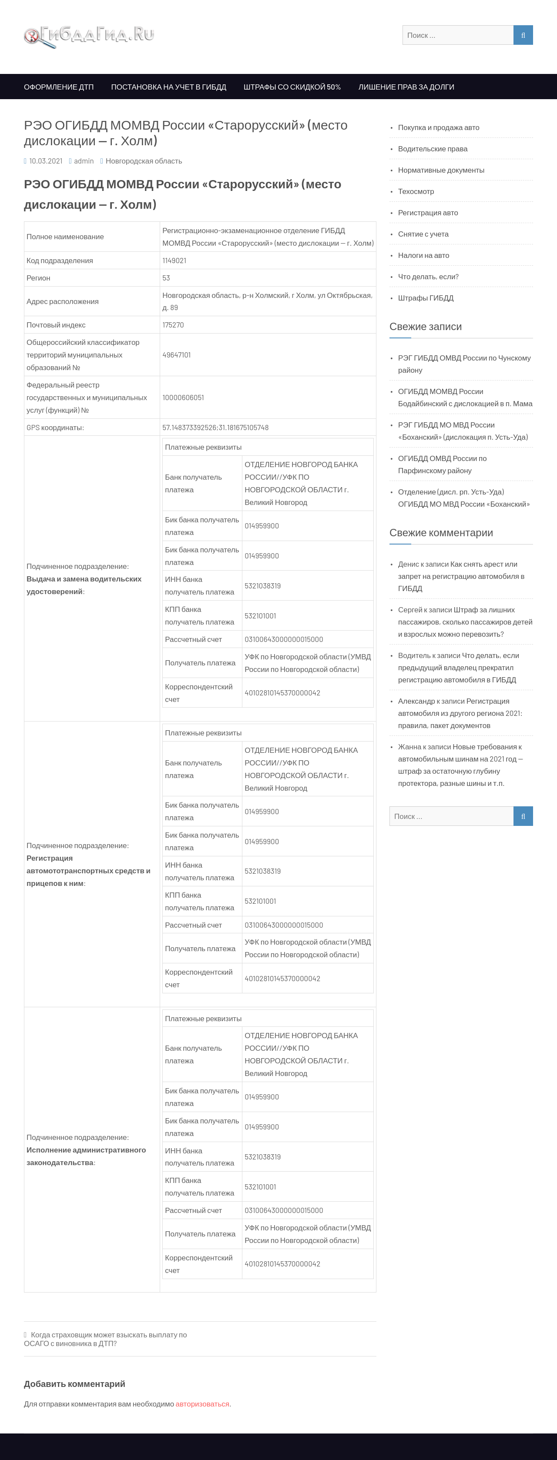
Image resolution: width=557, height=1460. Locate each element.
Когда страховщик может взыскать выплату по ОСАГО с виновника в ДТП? (105, 1338)
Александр (416, 700)
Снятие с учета (423, 233)
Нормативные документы (441, 169)
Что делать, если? (428, 276)
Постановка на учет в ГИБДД (168, 86)
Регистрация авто (428, 212)
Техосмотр (416, 191)
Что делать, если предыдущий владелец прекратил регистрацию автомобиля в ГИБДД (458, 667)
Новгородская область (144, 160)
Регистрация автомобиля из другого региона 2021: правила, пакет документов (460, 712)
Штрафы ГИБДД (426, 297)
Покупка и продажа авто (439, 127)
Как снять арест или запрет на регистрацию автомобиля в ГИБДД (461, 575)
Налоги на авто (424, 255)
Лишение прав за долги (406, 86)
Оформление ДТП (59, 86)
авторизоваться (202, 1403)
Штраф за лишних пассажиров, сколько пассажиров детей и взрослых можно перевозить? (465, 621)
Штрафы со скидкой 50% (292, 86)
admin (84, 160)
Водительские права (433, 148)
